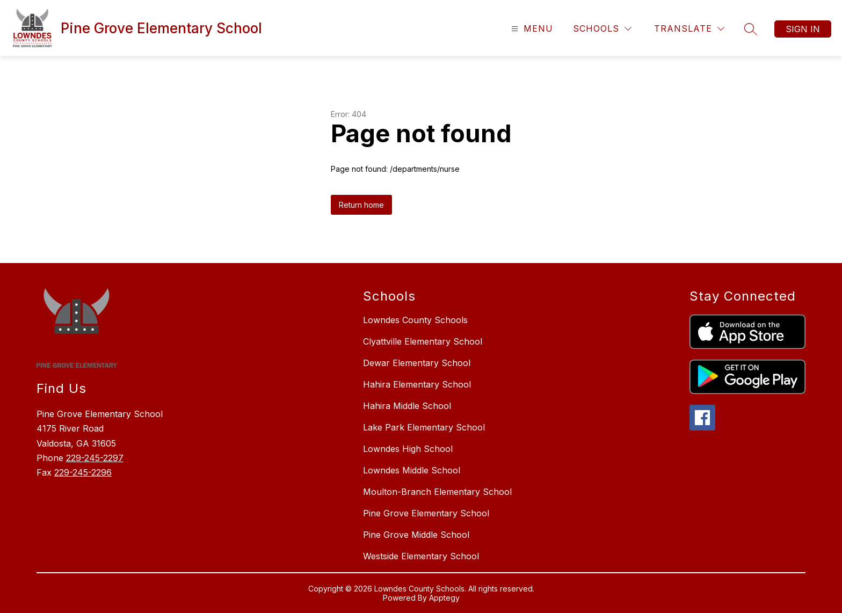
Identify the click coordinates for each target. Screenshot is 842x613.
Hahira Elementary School (417, 384)
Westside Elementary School (421, 556)
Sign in (803, 29)
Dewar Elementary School (416, 362)
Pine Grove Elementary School (426, 513)
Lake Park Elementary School (424, 427)
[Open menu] (531, 28)
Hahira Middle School (407, 405)
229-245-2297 (95, 458)
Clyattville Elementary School (422, 341)
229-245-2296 (83, 472)
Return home (361, 204)
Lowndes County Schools (415, 320)
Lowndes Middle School (411, 470)
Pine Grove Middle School (416, 534)
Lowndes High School (408, 448)
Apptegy (444, 597)
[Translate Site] (689, 28)
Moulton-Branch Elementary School (437, 491)
